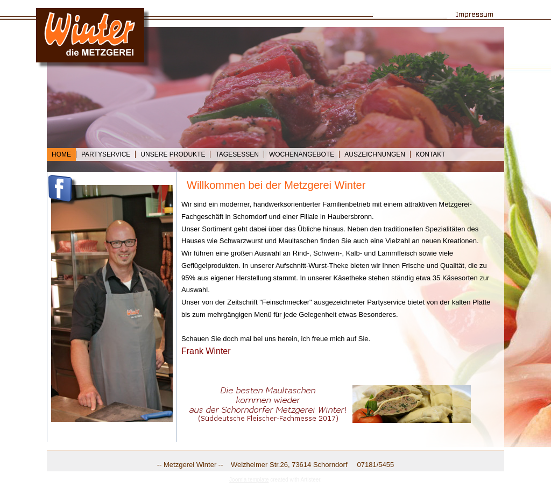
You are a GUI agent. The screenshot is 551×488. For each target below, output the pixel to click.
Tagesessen (236, 154)
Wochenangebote (301, 154)
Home (61, 154)
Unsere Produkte (172, 154)
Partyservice (105, 154)
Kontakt (430, 154)
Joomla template (249, 480)
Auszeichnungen (374, 154)
